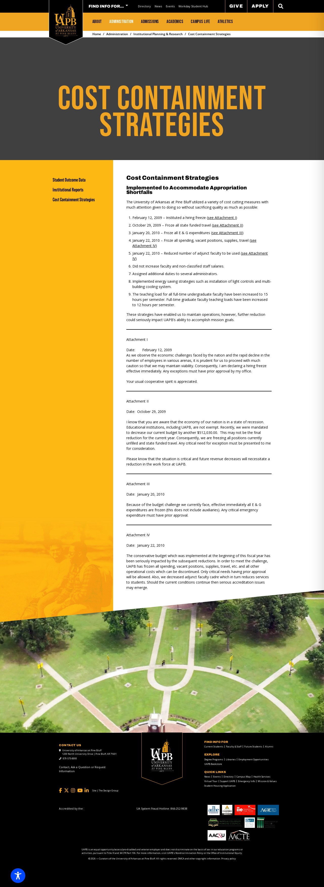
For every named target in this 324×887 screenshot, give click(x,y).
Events (170, 6)
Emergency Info (246, 781)
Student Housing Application (220, 786)
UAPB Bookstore (213, 764)
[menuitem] (144, 6)
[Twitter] (66, 790)
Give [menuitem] (236, 6)
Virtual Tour (210, 781)
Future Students (253, 746)
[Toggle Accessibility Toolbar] (18, 875)
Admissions (150, 21)
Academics (175, 21)
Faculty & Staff (233, 746)
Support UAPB (227, 781)
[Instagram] (73, 790)
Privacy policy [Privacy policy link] (228, 858)
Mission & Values (267, 781)
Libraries (231, 759)
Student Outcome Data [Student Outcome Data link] (69, 180)
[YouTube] (80, 790)
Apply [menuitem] (260, 6)
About (97, 21)
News (158, 6)
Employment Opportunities (253, 759)
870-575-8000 (70, 758)
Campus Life (200, 21)
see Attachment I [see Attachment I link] (222, 217)
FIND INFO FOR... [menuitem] (106, 6)
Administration (121, 21)
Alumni (269, 746)
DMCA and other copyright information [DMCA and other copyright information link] (199, 858)
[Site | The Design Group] (105, 790)
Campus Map (243, 776)
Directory (144, 6)
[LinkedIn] (87, 790)
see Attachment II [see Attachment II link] (227, 225)
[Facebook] (60, 790)
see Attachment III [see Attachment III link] (227, 232)
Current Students (213, 746)
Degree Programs (213, 759)
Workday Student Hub (193, 6)
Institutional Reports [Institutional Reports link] (68, 190)
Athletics (225, 21)
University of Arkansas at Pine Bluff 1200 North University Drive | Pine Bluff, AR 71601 (89, 752)
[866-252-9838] (179, 808)
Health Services (261, 776)
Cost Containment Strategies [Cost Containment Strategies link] (74, 199)
